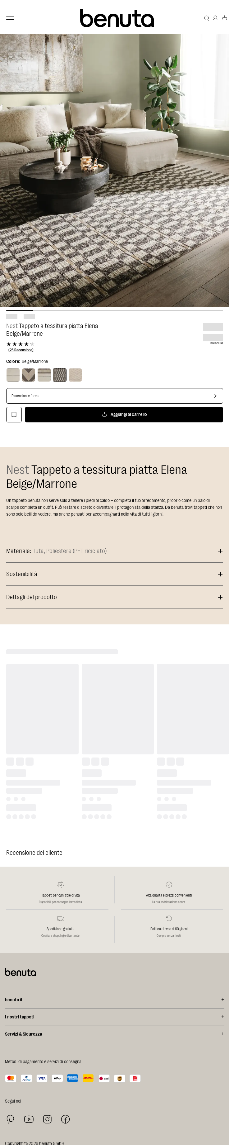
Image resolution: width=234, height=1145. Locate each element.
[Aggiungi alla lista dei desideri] (14, 414)
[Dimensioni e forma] (114, 396)
